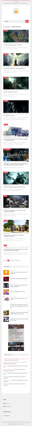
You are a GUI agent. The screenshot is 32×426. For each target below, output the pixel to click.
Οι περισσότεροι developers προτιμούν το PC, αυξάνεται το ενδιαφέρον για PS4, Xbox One (19, 306)
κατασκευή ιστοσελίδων (12, 424)
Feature (5, 124)
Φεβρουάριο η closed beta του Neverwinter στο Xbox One (19, 319)
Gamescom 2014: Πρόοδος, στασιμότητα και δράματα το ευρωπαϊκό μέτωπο (16, 139)
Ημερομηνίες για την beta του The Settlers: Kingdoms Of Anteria (14, 236)
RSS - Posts (6, 403)
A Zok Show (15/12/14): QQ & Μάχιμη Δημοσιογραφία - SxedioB (15, 358)
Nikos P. (5, 365)
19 (17, 260)
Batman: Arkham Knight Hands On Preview (14, 187)
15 (27, 113)
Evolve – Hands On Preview (10, 92)
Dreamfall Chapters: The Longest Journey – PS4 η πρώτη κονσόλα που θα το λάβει (15, 250)
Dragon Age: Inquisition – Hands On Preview (14, 68)
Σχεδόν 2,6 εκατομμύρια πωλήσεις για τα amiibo (18, 299)
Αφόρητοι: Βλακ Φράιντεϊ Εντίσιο (11, 360)
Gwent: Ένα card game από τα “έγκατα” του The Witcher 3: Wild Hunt (14, 211)
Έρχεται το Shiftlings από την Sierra (17, 291)
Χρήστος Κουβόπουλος (8, 369)
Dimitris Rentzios (6, 380)
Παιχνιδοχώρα (6, 415)
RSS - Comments (7, 406)
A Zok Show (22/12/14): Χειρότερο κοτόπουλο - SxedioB (14, 362)
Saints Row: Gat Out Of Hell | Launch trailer (19, 278)
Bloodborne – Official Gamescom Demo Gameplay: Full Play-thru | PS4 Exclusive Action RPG (16, 164)
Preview (5, 30)
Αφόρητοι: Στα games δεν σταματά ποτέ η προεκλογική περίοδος (19, 286)
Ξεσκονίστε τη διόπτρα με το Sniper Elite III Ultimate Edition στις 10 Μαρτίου (19, 313)
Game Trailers (7, 149)
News (5, 196)
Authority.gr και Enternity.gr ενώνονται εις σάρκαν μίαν (15, 3)
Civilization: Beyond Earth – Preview (13, 45)
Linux (5, 245)
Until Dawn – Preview (9, 115)
